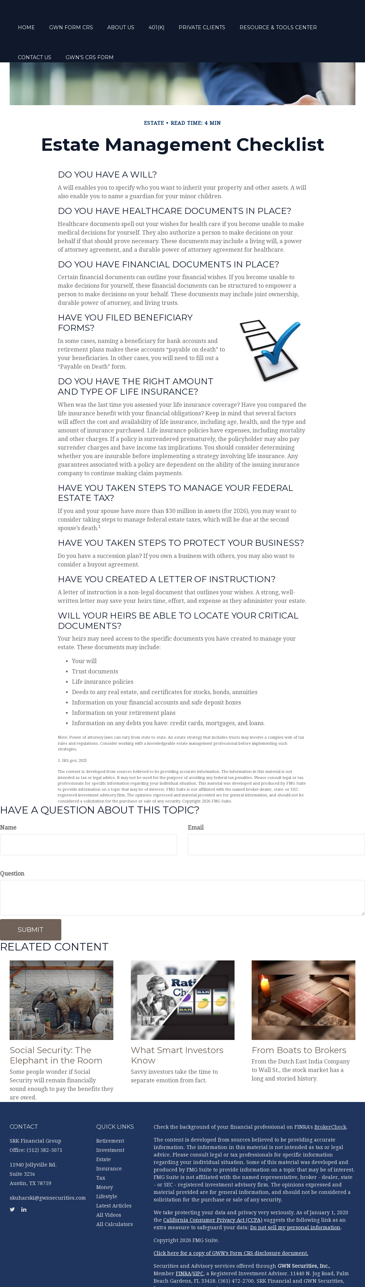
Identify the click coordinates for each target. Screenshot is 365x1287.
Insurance (109, 1142)
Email (196, 801)
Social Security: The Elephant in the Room (56, 1028)
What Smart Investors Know (177, 1028)
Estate (103, 1132)
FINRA (183, 1247)
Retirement (110, 1114)
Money (104, 1160)
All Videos (108, 1188)
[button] (98, 18)
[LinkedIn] (7, 458)
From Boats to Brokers (299, 1023)
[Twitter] (7, 443)
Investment (110, 1123)
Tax (100, 1151)
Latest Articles (114, 1179)
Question (12, 847)
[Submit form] (30, 903)
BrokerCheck (330, 1100)
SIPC (198, 1247)
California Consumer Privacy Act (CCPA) (212, 1193)
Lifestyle (106, 1170)
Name (8, 801)
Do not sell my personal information (295, 1201)
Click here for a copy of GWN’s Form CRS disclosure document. (231, 1226)
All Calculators (114, 1197)
